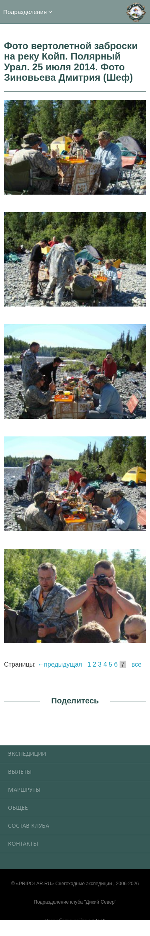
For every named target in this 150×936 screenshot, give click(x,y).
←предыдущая (60, 664)
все (137, 664)
